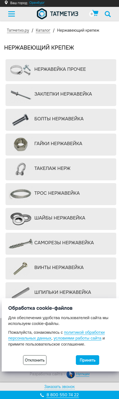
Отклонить (35, 360)
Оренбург (37, 3)
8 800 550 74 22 (62, 395)
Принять (88, 360)
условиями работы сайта (77, 338)
